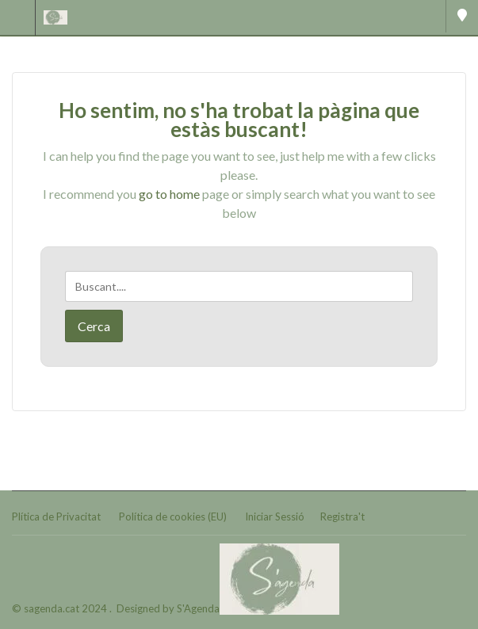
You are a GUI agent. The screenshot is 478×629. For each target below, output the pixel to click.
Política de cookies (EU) (173, 516)
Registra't (342, 516)
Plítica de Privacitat (56, 516)
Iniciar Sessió (274, 516)
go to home (169, 193)
